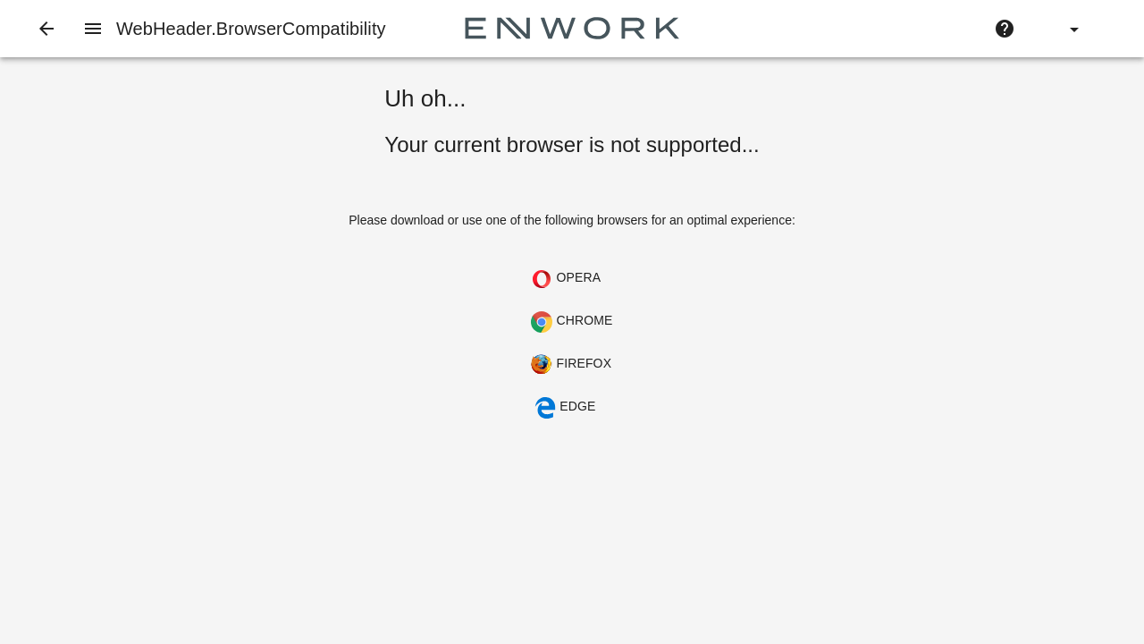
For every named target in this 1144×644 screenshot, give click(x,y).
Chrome (571, 322)
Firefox (571, 365)
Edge (564, 408)
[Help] (1004, 29)
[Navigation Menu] (93, 29)
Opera (566, 279)
